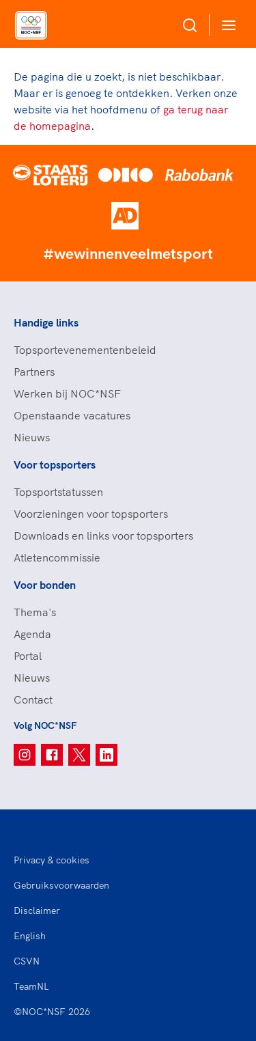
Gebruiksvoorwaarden (61, 885)
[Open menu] (226, 25)
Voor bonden (45, 585)
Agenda (32, 634)
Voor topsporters (55, 464)
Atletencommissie (57, 557)
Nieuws (32, 437)
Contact (33, 699)
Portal (28, 656)
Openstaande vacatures (72, 415)
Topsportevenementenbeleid (85, 350)
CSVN (27, 961)
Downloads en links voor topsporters (103, 535)
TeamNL (31, 986)
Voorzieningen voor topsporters (91, 513)
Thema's (35, 612)
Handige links (46, 322)
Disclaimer (37, 910)
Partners (34, 371)
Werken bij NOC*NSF (67, 393)
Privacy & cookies (51, 860)
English (30, 936)
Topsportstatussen (58, 492)
